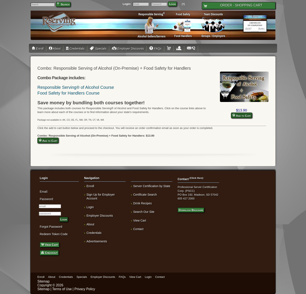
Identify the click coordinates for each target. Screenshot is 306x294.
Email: (44, 191)
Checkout (49, 252)
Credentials (75, 48)
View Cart (49, 244)
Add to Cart (241, 115)
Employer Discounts (128, 48)
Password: (47, 199)
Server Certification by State (151, 186)
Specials (98, 48)
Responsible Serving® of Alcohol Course (75, 87)
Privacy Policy (84, 289)
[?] (183, 4)
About (55, 48)
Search (65, 4)
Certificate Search (145, 194)
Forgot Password (51, 226)
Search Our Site (143, 211)
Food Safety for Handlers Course (68, 93)
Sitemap (43, 281)
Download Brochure (191, 210)
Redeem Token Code (54, 234)
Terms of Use (62, 289)
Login (172, 4)
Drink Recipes (142, 203)
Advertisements (96, 241)
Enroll (38, 48)
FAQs (155, 48)
